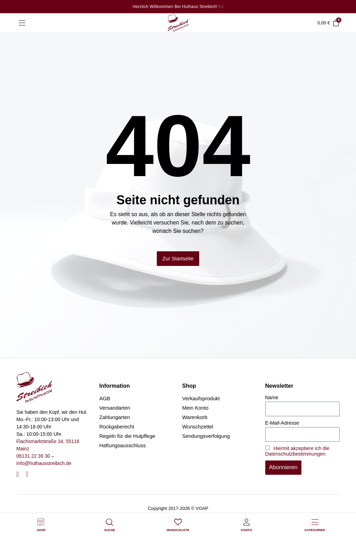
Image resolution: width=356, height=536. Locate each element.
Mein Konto (195, 408)
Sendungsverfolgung (206, 436)
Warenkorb (195, 417)
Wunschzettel (197, 426)
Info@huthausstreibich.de (43, 463)
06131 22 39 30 (33, 456)
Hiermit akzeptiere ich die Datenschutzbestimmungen (297, 451)
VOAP (202, 508)
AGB (105, 398)
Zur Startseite (178, 258)
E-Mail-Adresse (282, 423)
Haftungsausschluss (122, 445)
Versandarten (114, 408)
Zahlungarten (114, 417)
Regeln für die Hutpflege (127, 436)
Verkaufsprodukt (201, 398)
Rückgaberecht (117, 426)
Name (271, 397)
